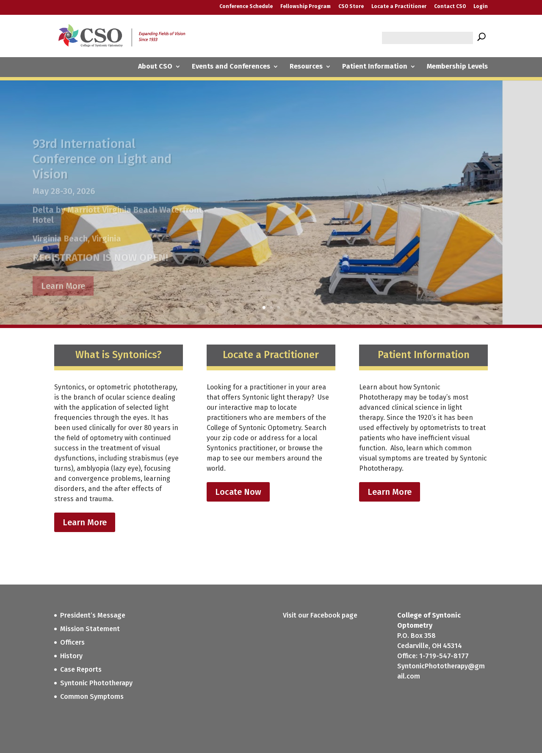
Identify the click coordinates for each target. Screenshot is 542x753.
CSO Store (351, 6)
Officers (72, 642)
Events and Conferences (231, 66)
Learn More (63, 296)
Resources (306, 66)
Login (480, 6)
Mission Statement (90, 629)
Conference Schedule (246, 6)
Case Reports (81, 669)
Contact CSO (450, 6)
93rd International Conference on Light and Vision (102, 169)
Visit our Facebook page (320, 615)
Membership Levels (457, 66)
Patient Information (374, 66)
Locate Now (238, 492)
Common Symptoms (92, 696)
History (71, 656)
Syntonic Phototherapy (96, 683)
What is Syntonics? (118, 355)
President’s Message (92, 615)
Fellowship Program (305, 6)
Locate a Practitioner (398, 6)
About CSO (155, 66)
